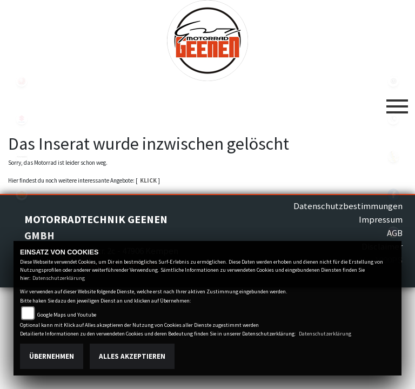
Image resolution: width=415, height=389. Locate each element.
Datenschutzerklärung (58, 277)
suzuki (21, 119)
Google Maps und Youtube (66, 314)
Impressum (381, 219)
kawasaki (21, 156)
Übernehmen (51, 356)
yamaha (21, 81)
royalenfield (21, 194)
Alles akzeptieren (132, 356)
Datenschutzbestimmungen (348, 206)
